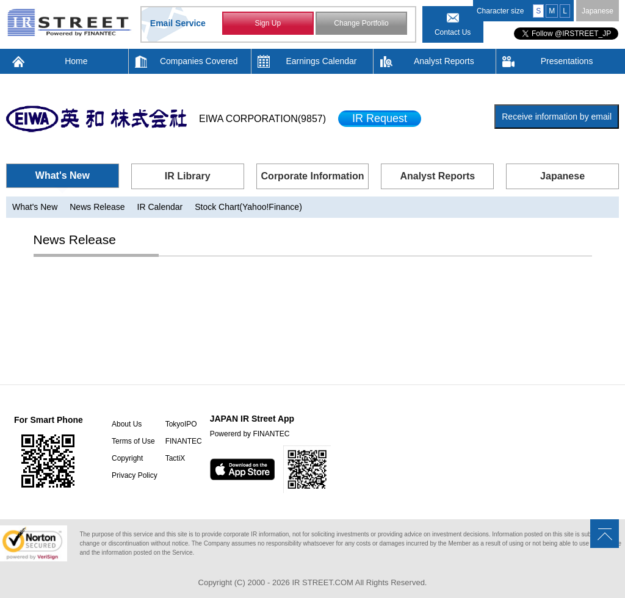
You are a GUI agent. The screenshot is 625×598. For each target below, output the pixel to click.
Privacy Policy (134, 475)
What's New (62, 175)
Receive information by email (557, 116)
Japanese (597, 11)
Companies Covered (199, 61)
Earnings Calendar (321, 61)
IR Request (379, 118)
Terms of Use (133, 441)
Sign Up (268, 23)
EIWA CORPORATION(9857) (262, 118)
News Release (97, 207)
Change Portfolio (361, 23)
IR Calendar (160, 207)
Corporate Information (312, 176)
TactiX (175, 458)
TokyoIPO (181, 424)
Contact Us (453, 32)
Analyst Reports (444, 61)
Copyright (127, 458)
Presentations (567, 61)
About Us (127, 424)
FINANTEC (183, 441)
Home (76, 61)
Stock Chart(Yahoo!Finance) (248, 207)
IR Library (188, 176)
